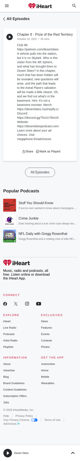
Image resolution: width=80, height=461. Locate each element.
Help (6, 415)
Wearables (47, 383)
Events (45, 334)
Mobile (45, 376)
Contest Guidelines (15, 389)
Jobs (6, 402)
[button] (27, 151)
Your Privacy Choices (20, 419)
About (6, 364)
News (44, 321)
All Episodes (18, 19)
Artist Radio (10, 340)
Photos (45, 346)
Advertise (9, 370)
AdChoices (11, 423)
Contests (46, 340)
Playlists (8, 346)
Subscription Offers (15, 396)
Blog (6, 376)
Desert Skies (21, 453)
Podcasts (9, 334)
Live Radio (9, 327)
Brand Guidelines (14, 383)
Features (46, 327)
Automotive (48, 364)
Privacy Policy (24, 415)
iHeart (7, 321)
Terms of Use (52, 419)
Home (45, 370)
